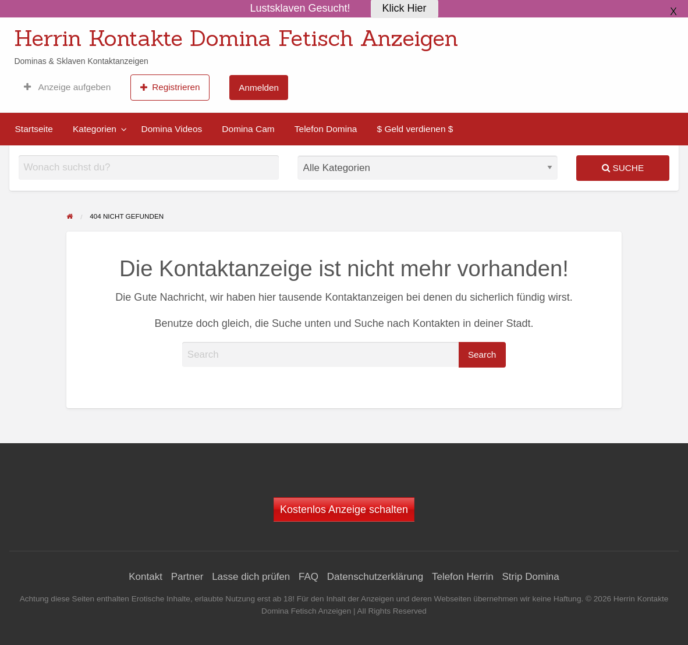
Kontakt (145, 576)
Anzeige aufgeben (67, 87)
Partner (187, 576)
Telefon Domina (326, 129)
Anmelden (259, 87)
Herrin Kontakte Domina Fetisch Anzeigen (236, 38)
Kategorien (94, 129)
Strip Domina (530, 576)
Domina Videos (171, 129)
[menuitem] (67, 87)
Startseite (34, 129)
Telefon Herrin (463, 576)
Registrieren (170, 87)
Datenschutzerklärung (375, 576)
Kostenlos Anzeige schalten (344, 509)
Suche (623, 168)
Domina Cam (248, 129)
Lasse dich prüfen (251, 576)
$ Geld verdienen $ (415, 129)
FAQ (308, 576)
